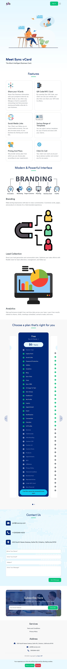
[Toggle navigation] (60, 3)
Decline (38, 665)
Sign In (54, 3)
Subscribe (53, 607)
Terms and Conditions (33, 628)
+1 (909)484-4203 (18, 532)
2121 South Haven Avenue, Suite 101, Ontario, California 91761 (35, 643)
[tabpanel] (33, 414)
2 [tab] (34, 504)
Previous (5, 418)
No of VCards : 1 (33, 339)
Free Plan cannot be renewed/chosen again (33, 492)
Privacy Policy (33, 631)
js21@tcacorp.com (18, 523)
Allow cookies (30, 665)
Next (61, 418)
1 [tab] (32, 504)
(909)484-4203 (34, 650)
